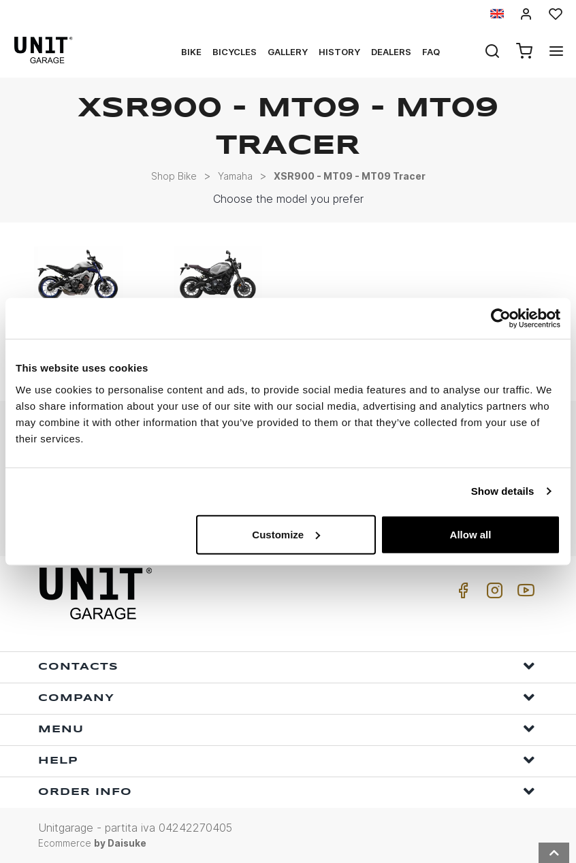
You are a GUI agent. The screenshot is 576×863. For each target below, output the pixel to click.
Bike (191, 51)
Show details (502, 491)
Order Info (286, 791)
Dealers (391, 51)
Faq (431, 51)
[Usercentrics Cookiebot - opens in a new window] (500, 318)
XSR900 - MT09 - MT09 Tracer (350, 176)
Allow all (471, 534)
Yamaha (235, 176)
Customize (286, 534)
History (339, 51)
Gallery (288, 51)
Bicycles (234, 51)
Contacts (286, 665)
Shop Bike (174, 176)
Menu (286, 728)
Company (286, 697)
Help (286, 759)
